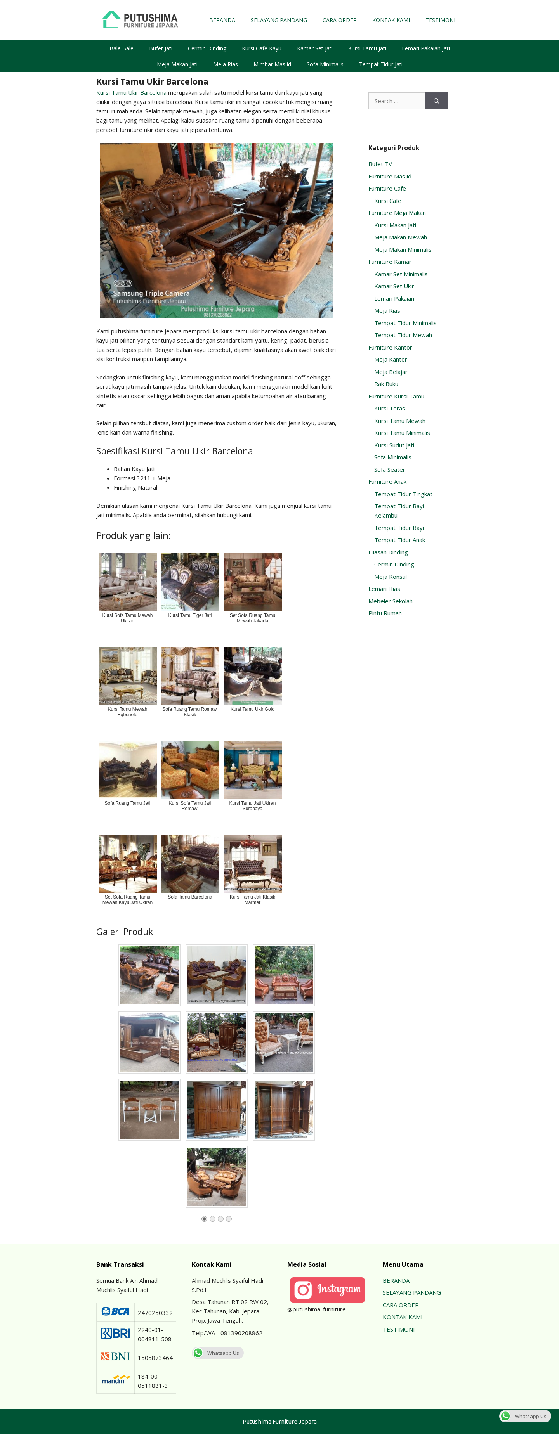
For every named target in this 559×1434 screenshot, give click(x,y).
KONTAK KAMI (391, 20)
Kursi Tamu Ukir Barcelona (131, 92)
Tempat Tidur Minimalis (405, 323)
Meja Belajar (391, 372)
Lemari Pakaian (394, 298)
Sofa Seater (389, 469)
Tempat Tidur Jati (381, 64)
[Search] (436, 101)
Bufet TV (380, 164)
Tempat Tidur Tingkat (403, 494)
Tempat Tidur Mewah (403, 335)
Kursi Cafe (387, 200)
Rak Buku (386, 384)
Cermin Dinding (207, 48)
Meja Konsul (390, 576)
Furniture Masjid (389, 176)
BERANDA (222, 20)
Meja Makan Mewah (400, 237)
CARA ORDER (340, 20)
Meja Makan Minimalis (403, 249)
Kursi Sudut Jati (394, 445)
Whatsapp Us (215, 1353)
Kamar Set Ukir (394, 286)
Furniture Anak (387, 481)
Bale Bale (121, 48)
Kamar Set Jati (315, 48)
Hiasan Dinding (388, 552)
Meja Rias (225, 64)
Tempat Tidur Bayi (399, 528)
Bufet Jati (160, 48)
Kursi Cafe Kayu (261, 48)
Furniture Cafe (387, 188)
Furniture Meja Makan (397, 212)
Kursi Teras (389, 408)
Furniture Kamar (389, 261)
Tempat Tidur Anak (399, 540)
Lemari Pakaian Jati (426, 48)
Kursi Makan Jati (395, 225)
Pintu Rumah (385, 613)
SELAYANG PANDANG (279, 20)
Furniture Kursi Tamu (396, 396)
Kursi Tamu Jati (367, 48)
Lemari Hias (384, 588)
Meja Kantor (390, 359)
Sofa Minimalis (325, 64)
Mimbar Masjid (272, 64)
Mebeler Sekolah (390, 601)
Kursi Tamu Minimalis (402, 432)
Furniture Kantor (390, 347)
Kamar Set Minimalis (401, 274)
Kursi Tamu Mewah (399, 420)
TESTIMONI (440, 20)
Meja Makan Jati (177, 64)
